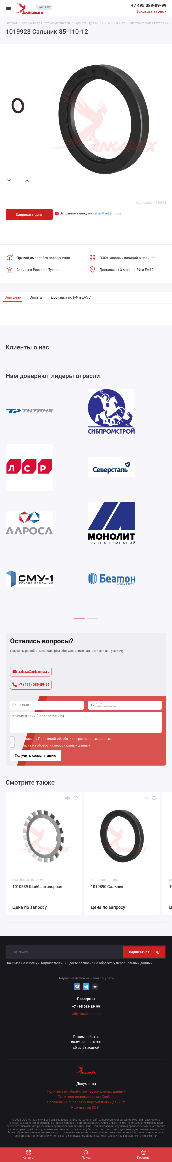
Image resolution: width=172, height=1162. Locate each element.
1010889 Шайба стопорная (37, 886)
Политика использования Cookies (86, 1097)
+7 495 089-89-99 (148, 5)
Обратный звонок (86, 1014)
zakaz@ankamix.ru (30, 671)
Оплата (36, 297)
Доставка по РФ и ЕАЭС (71, 297)
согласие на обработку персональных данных (53, 745)
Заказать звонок (151, 11)
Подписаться (144, 952)
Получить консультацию (35, 755)
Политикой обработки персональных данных (74, 739)
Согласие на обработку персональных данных (86, 1102)
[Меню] (8, 8)
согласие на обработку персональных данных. (116, 963)
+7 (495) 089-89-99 (30, 685)
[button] (79, 618)
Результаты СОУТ (86, 1107)
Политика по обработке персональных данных (86, 1091)
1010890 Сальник (107, 886)
